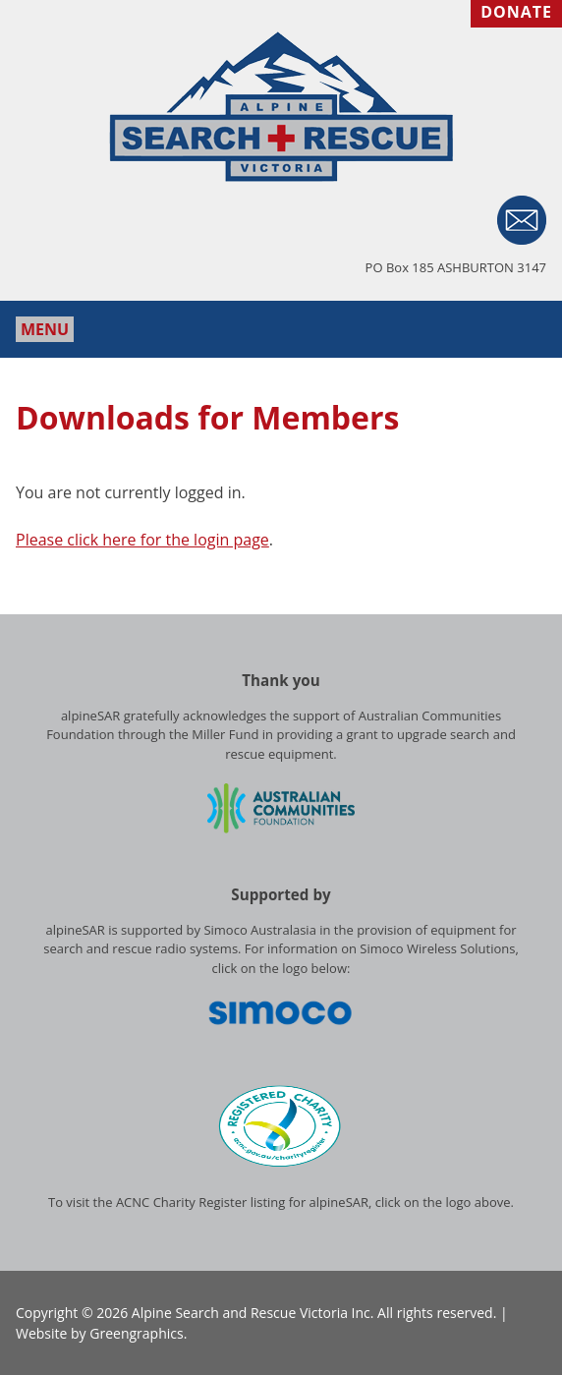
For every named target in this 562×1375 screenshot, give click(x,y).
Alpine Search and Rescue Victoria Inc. (253, 1312)
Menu (45, 329)
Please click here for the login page (142, 539)
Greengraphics (136, 1333)
